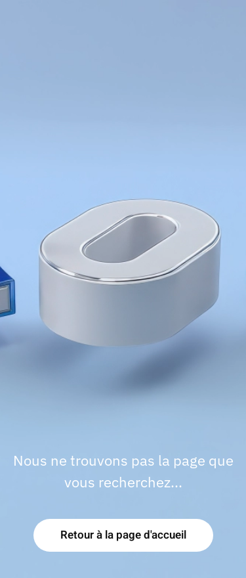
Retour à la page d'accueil (123, 535)
